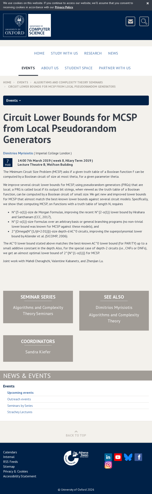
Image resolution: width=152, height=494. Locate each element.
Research (93, 53)
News (113, 53)
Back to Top (76, 433)
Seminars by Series (20, 405)
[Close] (147, 3)
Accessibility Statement (19, 476)
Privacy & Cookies (15, 471)
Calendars (10, 452)
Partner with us (115, 67)
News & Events (27, 375)
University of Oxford (74, 489)
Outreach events (19, 399)
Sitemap (9, 466)
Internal (9, 457)
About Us (49, 67)
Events (30, 67)
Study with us (64, 53)
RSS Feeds (10, 461)
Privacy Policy (64, 7)
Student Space (79, 67)
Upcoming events (20, 392)
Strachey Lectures (19, 412)
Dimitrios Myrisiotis (18, 153)
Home (39, 53)
